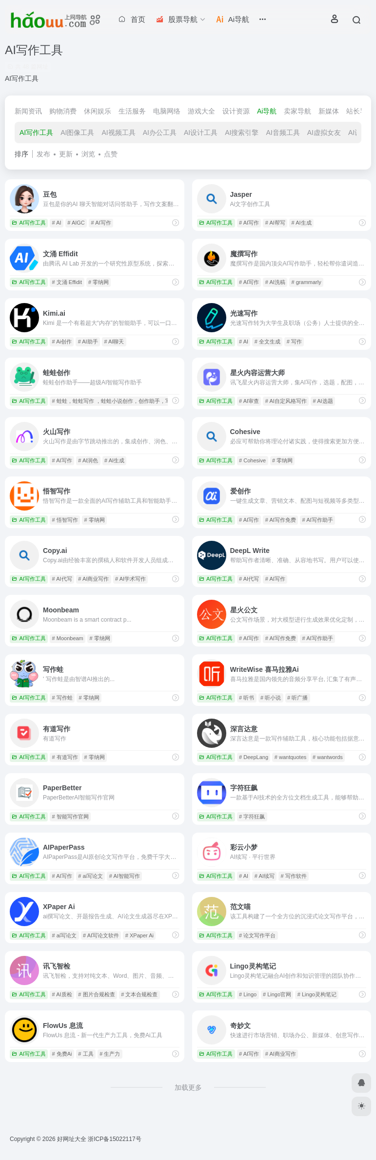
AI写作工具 (36, 132)
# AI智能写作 (124, 876)
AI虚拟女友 (324, 132)
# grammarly (306, 282)
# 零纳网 (98, 282)
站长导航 (360, 111)
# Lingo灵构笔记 (316, 994)
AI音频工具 (282, 132)
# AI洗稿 (275, 282)
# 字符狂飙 (252, 816)
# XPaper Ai (139, 935)
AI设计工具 (201, 132)
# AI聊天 (114, 341)
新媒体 (328, 111)
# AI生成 (302, 223)
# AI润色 (88, 460)
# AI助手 (88, 341)
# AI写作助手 (317, 520)
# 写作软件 (294, 876)
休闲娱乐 (97, 111)
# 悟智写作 (65, 520)
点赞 (111, 154)
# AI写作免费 (280, 520)
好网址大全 (71, 1139)
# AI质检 (62, 994)
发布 (43, 154)
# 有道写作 (65, 757)
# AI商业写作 (93, 579)
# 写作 (294, 341)
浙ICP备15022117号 (114, 1139)
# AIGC (75, 223)
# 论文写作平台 (257, 935)
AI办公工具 (160, 132)
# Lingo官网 (277, 994)
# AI (56, 223)
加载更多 (188, 1087)
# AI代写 (62, 579)
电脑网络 (166, 111)
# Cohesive (252, 460)
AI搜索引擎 (241, 132)
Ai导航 (267, 111)
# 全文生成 (267, 341)
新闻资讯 (28, 111)
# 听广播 (297, 698)
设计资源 (236, 111)
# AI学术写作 (130, 579)
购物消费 (63, 111)
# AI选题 (323, 401)
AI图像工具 (77, 132)
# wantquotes (290, 757)
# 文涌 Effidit (67, 282)
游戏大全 (201, 111)
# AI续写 (265, 876)
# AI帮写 (275, 223)
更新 (66, 154)
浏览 (88, 154)
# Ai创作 (62, 341)
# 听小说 (270, 698)
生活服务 (132, 111)
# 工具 (85, 1054)
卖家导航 (297, 111)
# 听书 (246, 698)
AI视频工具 (118, 132)
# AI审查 (249, 401)
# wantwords (328, 757)
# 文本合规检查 (139, 994)
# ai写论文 (90, 876)
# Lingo (248, 994)
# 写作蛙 (62, 698)
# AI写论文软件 (101, 935)
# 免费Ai (62, 1054)
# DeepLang (253, 757)
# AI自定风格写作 (286, 401)
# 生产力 (109, 1054)
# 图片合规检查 (96, 994)
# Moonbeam (67, 638)
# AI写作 (101, 223)
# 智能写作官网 (70, 816)
